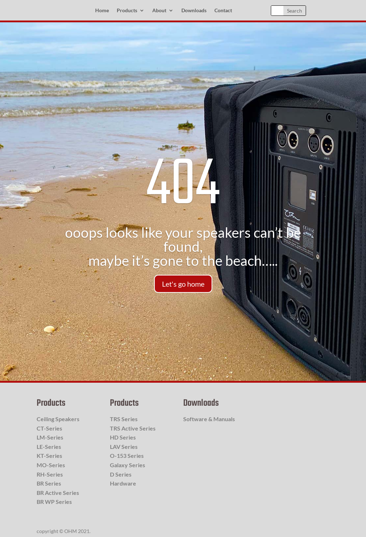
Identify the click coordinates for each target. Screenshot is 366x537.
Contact (223, 10)
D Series (120, 474)
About (159, 10)
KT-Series (49, 455)
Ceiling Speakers (58, 418)
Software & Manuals (209, 418)
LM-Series (50, 437)
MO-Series (51, 464)
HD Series (123, 437)
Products (127, 10)
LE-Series (49, 446)
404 (183, 185)
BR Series (49, 483)
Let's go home (183, 283)
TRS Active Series (133, 428)
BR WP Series (54, 501)
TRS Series (124, 418)
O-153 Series (127, 455)
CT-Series (49, 428)
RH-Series (50, 474)
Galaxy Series (127, 464)
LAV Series (124, 446)
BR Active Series (58, 492)
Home (102, 10)
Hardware (123, 483)
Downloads (194, 10)
